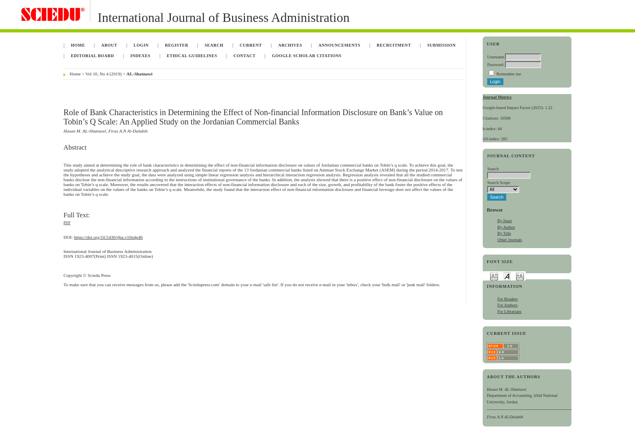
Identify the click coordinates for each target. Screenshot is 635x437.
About (109, 45)
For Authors (507, 305)
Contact (244, 56)
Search (214, 45)
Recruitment (394, 45)
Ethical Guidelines (192, 56)
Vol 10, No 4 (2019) (103, 73)
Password (495, 64)
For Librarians (509, 311)
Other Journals (509, 240)
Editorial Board (92, 56)
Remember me (508, 74)
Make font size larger (520, 276)
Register (176, 45)
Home (78, 45)
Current (251, 45)
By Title (504, 233)
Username (495, 57)
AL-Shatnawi (139, 73)
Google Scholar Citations (306, 56)
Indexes (140, 56)
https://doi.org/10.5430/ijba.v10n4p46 (108, 237)
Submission (441, 45)
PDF (67, 223)
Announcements (339, 45)
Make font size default (507, 276)
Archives (290, 45)
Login (141, 45)
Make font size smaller (494, 276)
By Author (506, 227)
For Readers (507, 299)
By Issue (504, 220)
